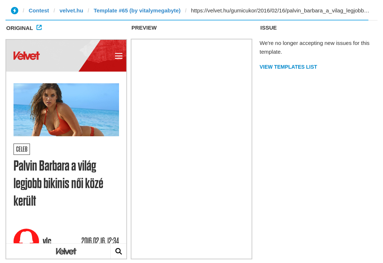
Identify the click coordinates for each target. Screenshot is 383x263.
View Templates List (288, 67)
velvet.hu (71, 10)
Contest (39, 10)
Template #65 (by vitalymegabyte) (136, 10)
